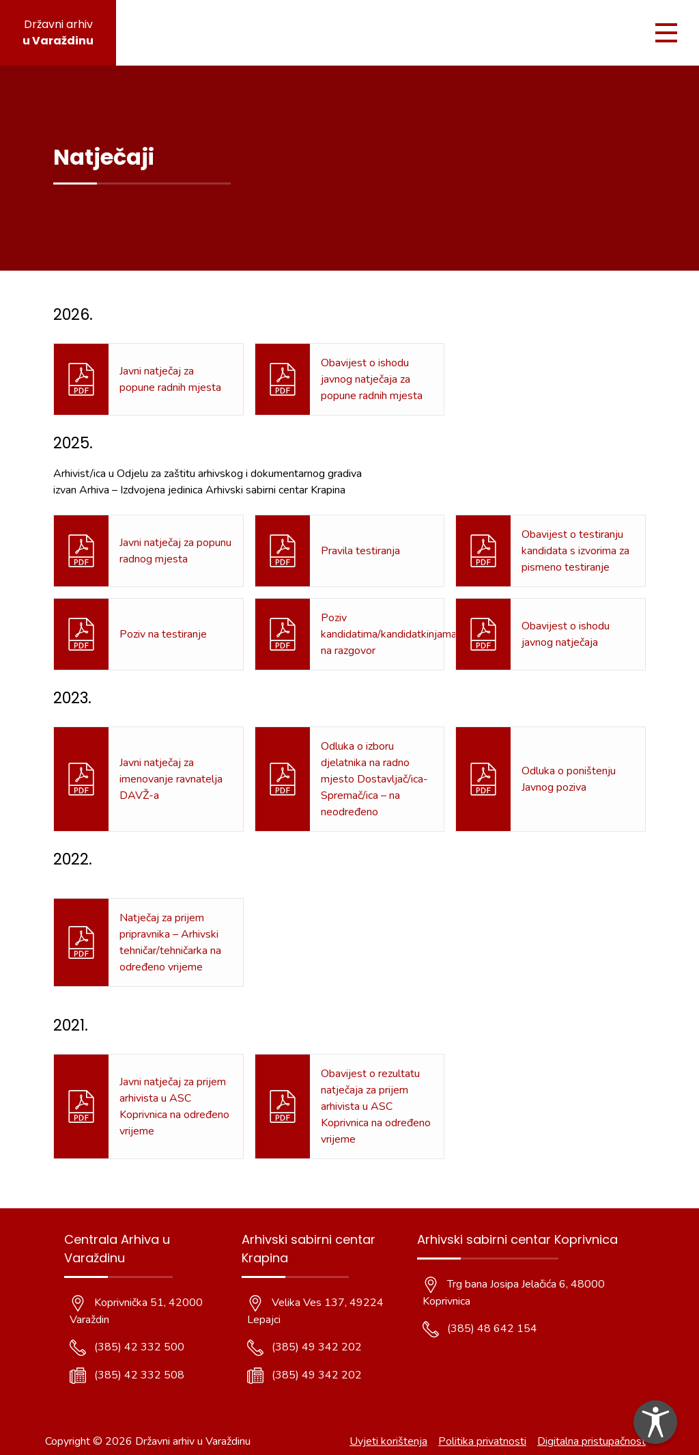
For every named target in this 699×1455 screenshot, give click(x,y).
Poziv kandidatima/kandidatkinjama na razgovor (389, 634)
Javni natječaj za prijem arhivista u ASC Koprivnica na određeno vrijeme (174, 1106)
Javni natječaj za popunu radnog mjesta (175, 551)
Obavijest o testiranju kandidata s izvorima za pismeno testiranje (575, 551)
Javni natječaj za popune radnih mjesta (170, 379)
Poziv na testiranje (163, 634)
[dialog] (655, 1422)
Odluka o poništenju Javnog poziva (569, 779)
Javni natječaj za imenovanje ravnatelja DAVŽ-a (171, 779)
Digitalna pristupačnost (591, 1441)
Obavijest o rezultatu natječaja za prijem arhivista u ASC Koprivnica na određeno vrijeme (376, 1106)
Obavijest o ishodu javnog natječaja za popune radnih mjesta (372, 379)
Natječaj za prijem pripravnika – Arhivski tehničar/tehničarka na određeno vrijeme (170, 942)
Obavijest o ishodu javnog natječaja (566, 634)
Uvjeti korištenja (388, 1441)
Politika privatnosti (482, 1441)
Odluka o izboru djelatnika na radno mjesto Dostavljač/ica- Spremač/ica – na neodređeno (374, 779)
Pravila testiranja (360, 550)
